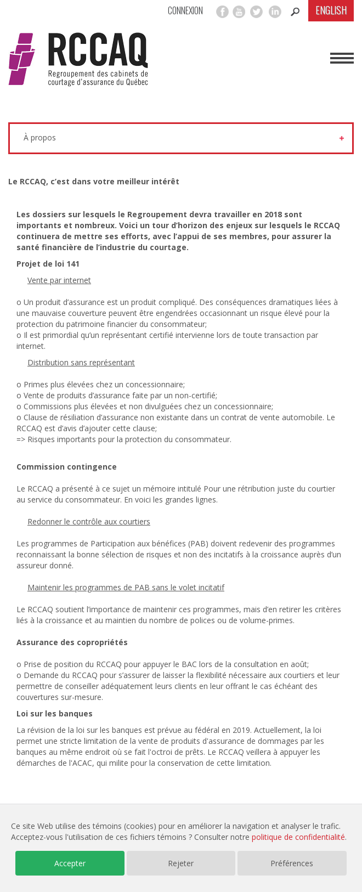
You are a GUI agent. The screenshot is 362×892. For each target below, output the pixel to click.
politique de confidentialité (298, 837)
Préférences (291, 863)
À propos (40, 137)
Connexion (185, 10)
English (331, 10)
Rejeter (181, 863)
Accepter (70, 863)
